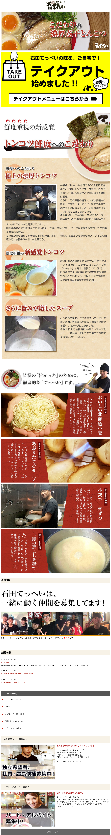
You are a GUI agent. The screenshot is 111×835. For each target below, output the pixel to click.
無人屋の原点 (5, 662)
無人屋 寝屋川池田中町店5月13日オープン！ (17, 674)
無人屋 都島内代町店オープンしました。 (16, 682)
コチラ (77, 761)
